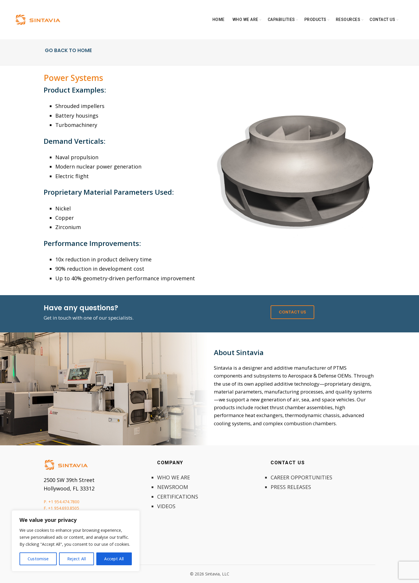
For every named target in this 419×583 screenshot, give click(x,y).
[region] (76, 540)
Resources (348, 19)
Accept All (114, 558)
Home (218, 19)
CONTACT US (292, 312)
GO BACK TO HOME (68, 50)
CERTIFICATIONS (177, 496)
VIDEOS (166, 506)
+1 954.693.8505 (63, 508)
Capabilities (281, 19)
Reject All (76, 558)
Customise (38, 558)
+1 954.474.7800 (63, 501)
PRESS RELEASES (291, 486)
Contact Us (382, 19)
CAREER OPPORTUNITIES (301, 477)
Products (315, 19)
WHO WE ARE (173, 477)
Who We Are (245, 19)
